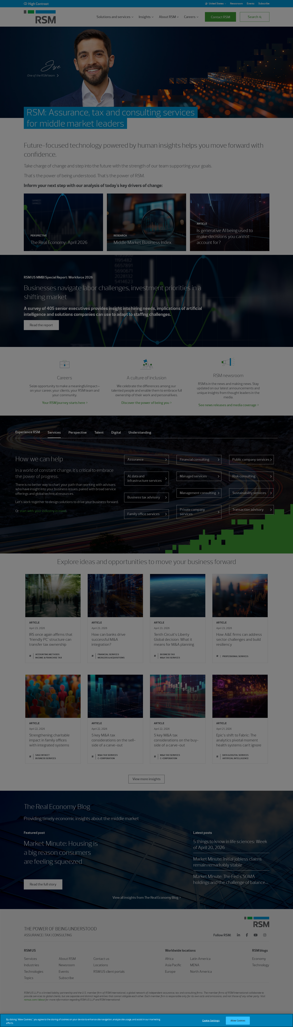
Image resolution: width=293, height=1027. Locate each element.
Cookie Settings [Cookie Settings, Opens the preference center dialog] (211, 1023)
